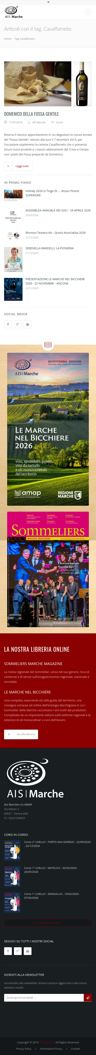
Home (7, 38)
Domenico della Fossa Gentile (31, 113)
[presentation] (35, 1012)
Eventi (59, 122)
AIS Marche (46, 1042)
